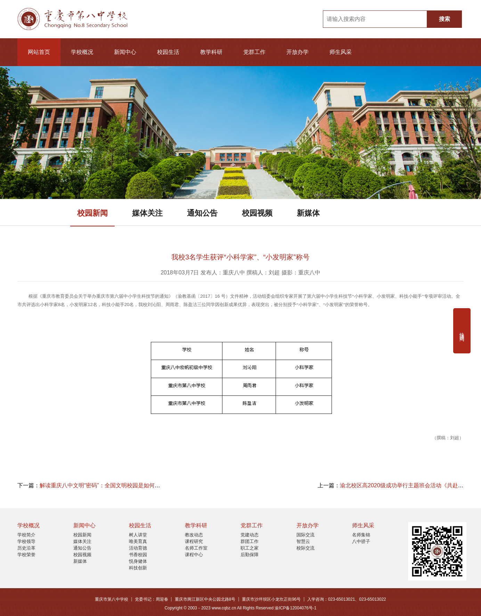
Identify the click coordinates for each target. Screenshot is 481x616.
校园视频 (257, 213)
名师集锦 (361, 534)
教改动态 (194, 534)
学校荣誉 (26, 554)
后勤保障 (250, 554)
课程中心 (194, 554)
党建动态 (250, 534)
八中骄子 (361, 541)
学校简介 (26, 534)
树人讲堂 (138, 534)
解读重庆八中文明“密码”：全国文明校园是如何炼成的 (105, 485)
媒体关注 (147, 213)
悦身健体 (138, 561)
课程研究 (194, 541)
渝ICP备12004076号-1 (295, 608)
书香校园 (138, 554)
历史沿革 (26, 548)
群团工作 (250, 541)
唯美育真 (138, 541)
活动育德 (138, 548)
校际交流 (305, 548)
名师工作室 (196, 548)
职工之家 (250, 548)
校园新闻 (92, 213)
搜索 (444, 19)
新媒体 (308, 213)
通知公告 (202, 213)
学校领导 (26, 541)
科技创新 (138, 567)
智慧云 (303, 541)
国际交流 (305, 534)
